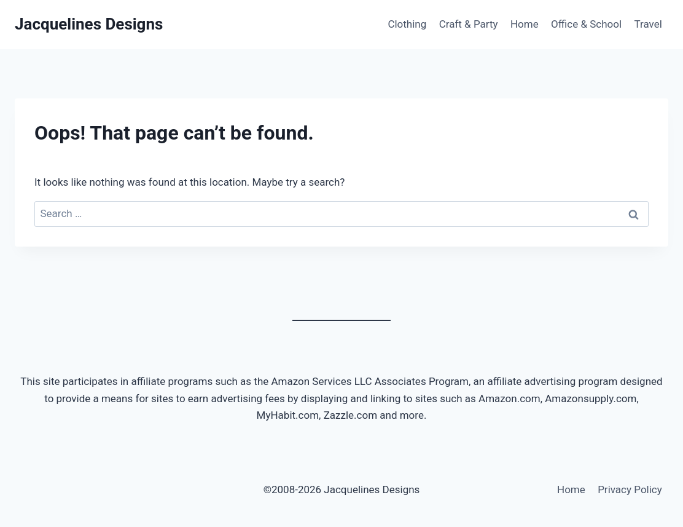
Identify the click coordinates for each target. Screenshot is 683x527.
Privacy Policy (630, 489)
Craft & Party (468, 24)
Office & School (586, 24)
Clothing (407, 24)
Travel (648, 24)
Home (524, 24)
